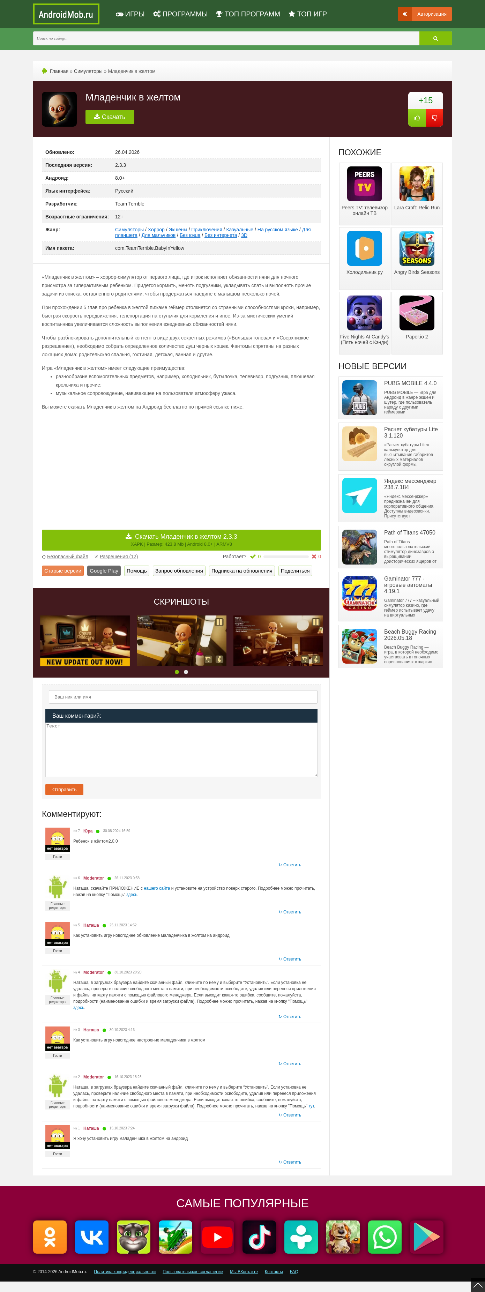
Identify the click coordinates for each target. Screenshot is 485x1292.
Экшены (178, 229)
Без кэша (190, 235)
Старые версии (62, 571)
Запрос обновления (179, 571)
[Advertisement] (111, 465)
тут (311, 1116)
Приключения (206, 229)
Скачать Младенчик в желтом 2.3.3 (184, 540)
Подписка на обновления (242, 571)
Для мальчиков (159, 235)
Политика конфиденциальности (125, 1282)
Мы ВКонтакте (244, 1282)
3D (244, 235)
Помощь (137, 571)
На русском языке (278, 229)
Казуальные (239, 229)
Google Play (104, 571)
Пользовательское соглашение (193, 1282)
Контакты (274, 1282)
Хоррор (156, 229)
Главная (59, 71)
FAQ (294, 1282)
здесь (131, 905)
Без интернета (220, 235)
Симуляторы (88, 71)
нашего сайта (157, 898)
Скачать (110, 116)
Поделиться (295, 571)
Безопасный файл (65, 556)
